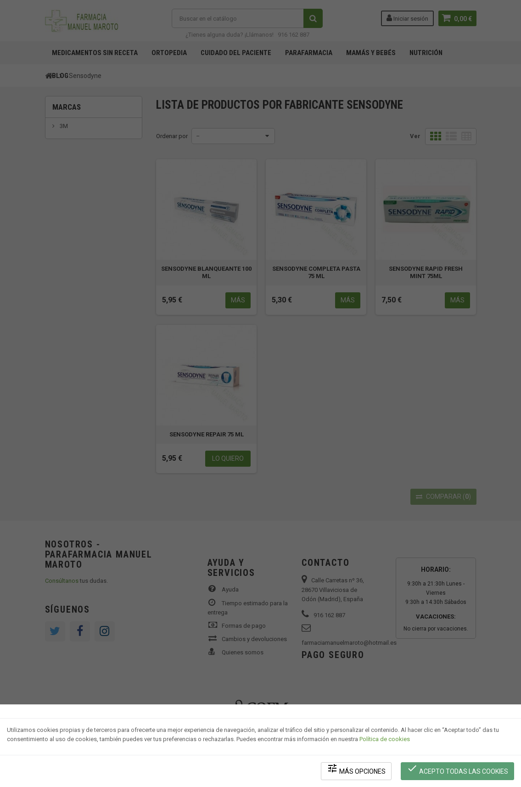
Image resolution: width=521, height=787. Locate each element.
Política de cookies (384, 739)
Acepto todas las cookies (457, 769)
